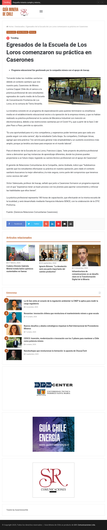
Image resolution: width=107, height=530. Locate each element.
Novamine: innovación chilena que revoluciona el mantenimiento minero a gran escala (61, 313)
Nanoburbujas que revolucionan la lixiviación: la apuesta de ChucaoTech (55, 351)
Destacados (20, 27)
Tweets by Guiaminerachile (17, 510)
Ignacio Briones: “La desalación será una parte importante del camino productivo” (53, 269)
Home (9, 27)
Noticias (33, 32)
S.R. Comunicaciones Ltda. (85, 525)
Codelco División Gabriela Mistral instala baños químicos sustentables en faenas (19, 268)
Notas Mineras (22, 32)
